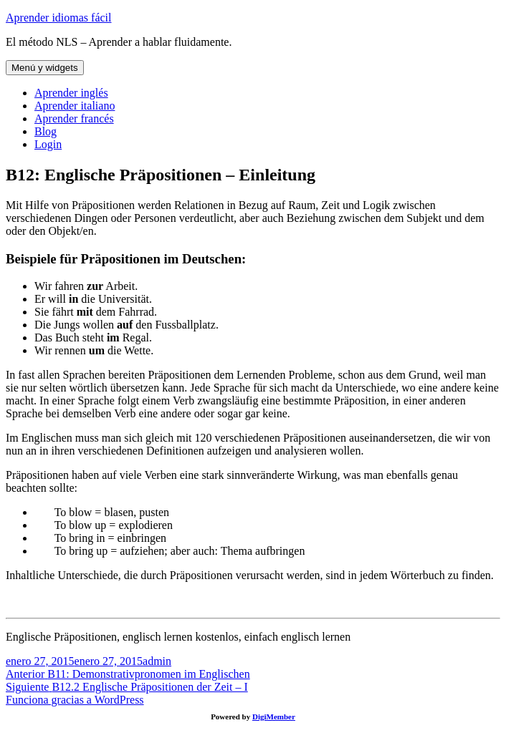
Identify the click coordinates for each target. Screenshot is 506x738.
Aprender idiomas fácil (59, 17)
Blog (45, 131)
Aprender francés (74, 118)
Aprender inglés (71, 93)
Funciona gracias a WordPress (75, 700)
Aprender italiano (74, 105)
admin (157, 661)
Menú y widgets (44, 67)
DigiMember (273, 716)
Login (48, 144)
